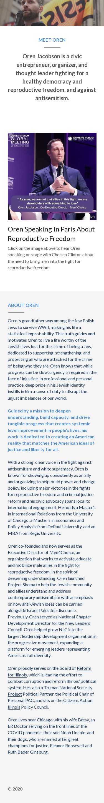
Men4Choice (61, 552)
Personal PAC (21, 700)
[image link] (52, 175)
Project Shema (21, 584)
